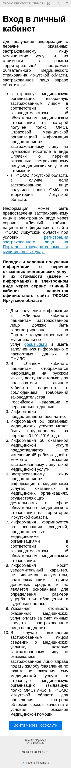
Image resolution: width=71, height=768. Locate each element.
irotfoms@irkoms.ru (37, 762)
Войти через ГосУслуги (35, 725)
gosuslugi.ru (35, 344)
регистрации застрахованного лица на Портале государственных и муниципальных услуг (35, 244)
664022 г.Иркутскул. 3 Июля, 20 (35, 741)
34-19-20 (31, 752)
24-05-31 (43, 752)
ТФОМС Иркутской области (23, 3)
